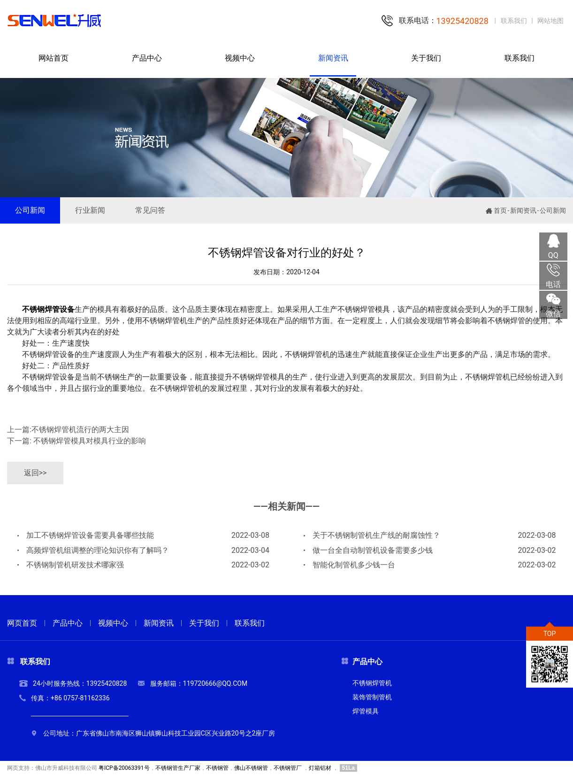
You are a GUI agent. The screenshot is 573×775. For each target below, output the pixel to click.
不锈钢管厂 (288, 768)
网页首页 (22, 623)
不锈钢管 (217, 768)
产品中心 (68, 623)
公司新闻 (30, 210)
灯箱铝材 (320, 768)
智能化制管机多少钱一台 (430, 565)
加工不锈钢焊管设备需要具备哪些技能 (143, 535)
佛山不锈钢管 (251, 768)
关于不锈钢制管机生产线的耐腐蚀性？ (430, 535)
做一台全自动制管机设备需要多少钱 (430, 550)
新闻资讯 (523, 210)
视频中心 (113, 623)
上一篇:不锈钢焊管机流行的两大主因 (68, 429)
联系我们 (514, 20)
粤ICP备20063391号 (124, 768)
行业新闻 (90, 210)
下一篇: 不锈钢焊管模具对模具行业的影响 (76, 440)
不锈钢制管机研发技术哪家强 (143, 565)
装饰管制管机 (372, 697)
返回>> (35, 472)
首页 (500, 210)
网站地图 (550, 20)
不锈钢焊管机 (372, 683)
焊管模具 (365, 711)
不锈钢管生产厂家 (177, 768)
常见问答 (150, 210)
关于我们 (204, 623)
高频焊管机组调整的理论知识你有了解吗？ (143, 550)
